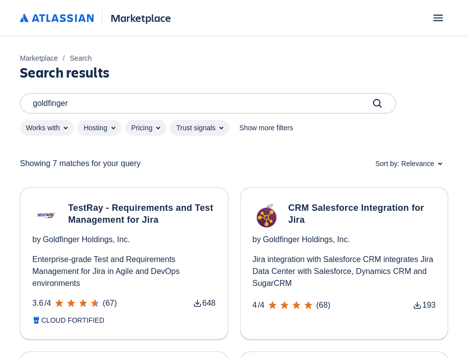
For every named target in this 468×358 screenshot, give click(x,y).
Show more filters (266, 128)
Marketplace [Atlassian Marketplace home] (140, 17)
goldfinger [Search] (208, 103)
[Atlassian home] (57, 18)
